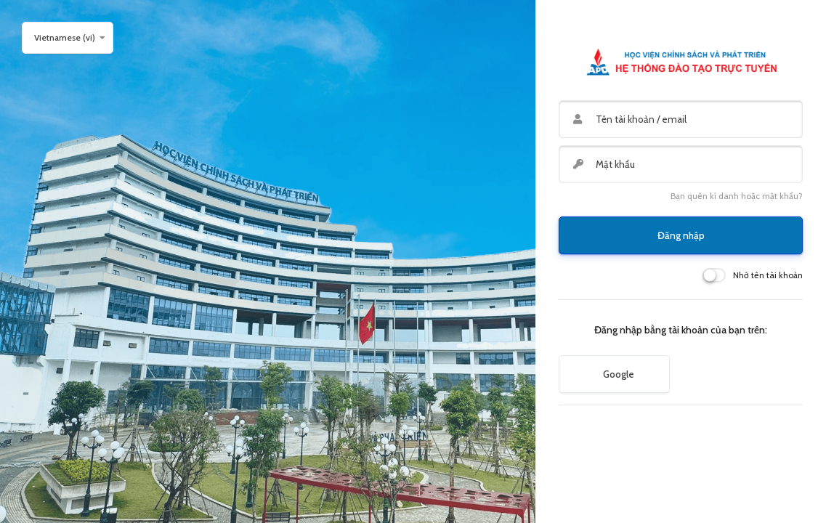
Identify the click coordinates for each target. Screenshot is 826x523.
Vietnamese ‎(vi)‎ (64, 37)
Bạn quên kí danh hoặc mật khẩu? (737, 195)
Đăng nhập (681, 235)
